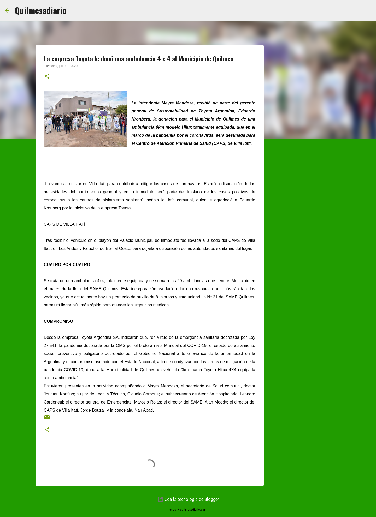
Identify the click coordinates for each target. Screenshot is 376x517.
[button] (47, 76)
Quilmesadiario (41, 10)
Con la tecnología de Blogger (188, 499)
